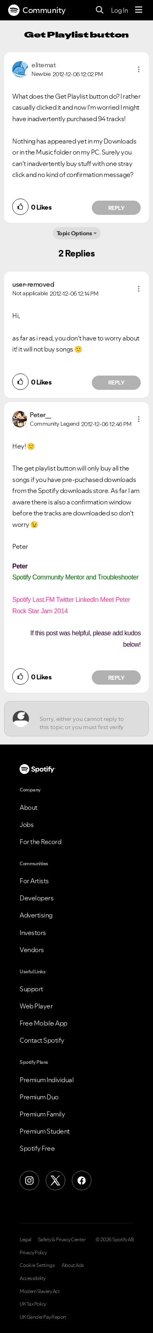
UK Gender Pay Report (43, 1317)
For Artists (34, 880)
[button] (139, 69)
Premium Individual (46, 1079)
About (29, 807)
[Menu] (139, 10)
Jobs (26, 824)
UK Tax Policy (33, 1304)
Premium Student (45, 1131)
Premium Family (42, 1114)
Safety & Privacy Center (62, 1239)
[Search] (99, 10)
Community (37, 10)
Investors (33, 932)
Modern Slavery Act (40, 1291)
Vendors (32, 949)
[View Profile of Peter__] (40, 414)
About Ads (73, 1265)
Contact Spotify (42, 1040)
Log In (119, 10)
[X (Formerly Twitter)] (55, 1180)
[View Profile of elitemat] (43, 64)
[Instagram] (29, 1180)
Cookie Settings (37, 1265)
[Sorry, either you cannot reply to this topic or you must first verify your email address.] (84, 718)
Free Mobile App (43, 1023)
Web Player (36, 1005)
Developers (36, 897)
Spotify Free (37, 1148)
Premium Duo (39, 1096)
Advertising (36, 915)
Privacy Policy (33, 1252)
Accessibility (33, 1278)
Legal (25, 1239)
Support (31, 988)
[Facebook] (81, 1180)
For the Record (40, 841)
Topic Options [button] (74, 233)
